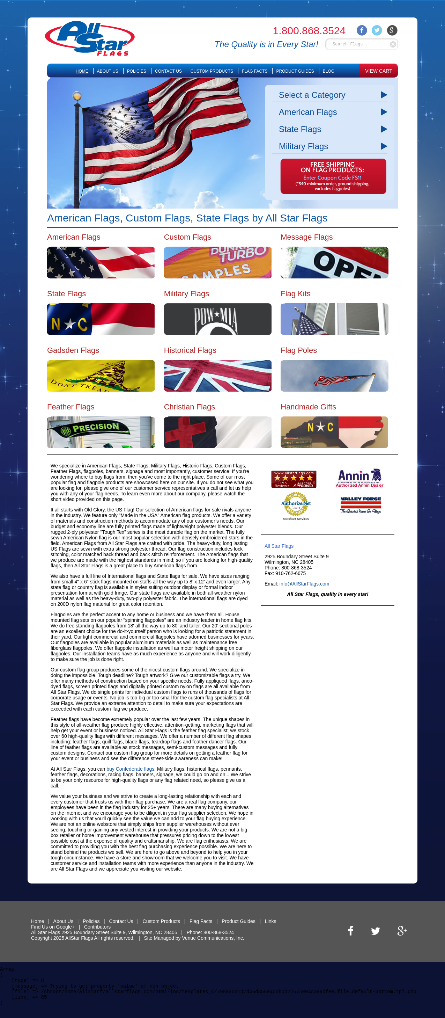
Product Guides (295, 71)
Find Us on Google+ (53, 927)
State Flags (300, 129)
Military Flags (303, 146)
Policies (136, 71)
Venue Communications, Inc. (213, 938)
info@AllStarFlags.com (304, 584)
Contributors (97, 927)
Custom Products (212, 71)
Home (82, 71)
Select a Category (312, 95)
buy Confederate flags (130, 769)
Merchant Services (296, 519)
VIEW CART (378, 71)
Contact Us (168, 71)
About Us (107, 71)
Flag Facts (254, 71)
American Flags (308, 112)
